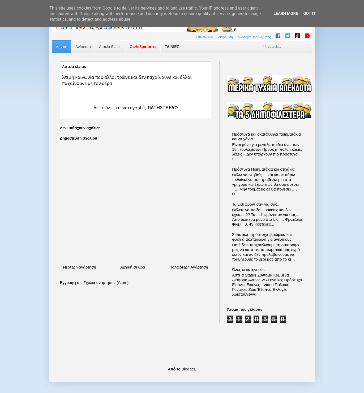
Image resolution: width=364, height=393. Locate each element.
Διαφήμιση (225, 37)
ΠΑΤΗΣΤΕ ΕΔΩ (163, 108)
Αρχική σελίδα (132, 267)
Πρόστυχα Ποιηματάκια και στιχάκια (263, 169)
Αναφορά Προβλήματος (254, 37)
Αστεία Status (110, 47)
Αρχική (61, 47)
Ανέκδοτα (83, 47)
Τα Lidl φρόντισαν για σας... (256, 204)
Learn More (285, 13)
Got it (309, 13)
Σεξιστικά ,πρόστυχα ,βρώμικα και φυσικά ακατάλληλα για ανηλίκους (262, 236)
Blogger (188, 369)
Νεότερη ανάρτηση (79, 267)
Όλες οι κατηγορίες (248, 269)
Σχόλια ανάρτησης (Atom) (106, 282)
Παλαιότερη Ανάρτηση (188, 267)
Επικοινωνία (204, 37)
